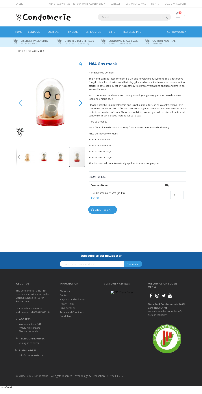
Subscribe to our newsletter (101, 256)
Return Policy (67, 303)
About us (65, 291)
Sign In (155, 3)
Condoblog (66, 316)
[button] (80, 67)
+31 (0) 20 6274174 (29, 343)
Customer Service (136, 3)
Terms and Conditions (72, 312)
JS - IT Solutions (114, 376)
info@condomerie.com (31, 355)
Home (19, 50)
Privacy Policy (67, 308)
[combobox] (134, 17)
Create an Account (175, 3)
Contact (115, 3)
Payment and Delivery (72, 299)
